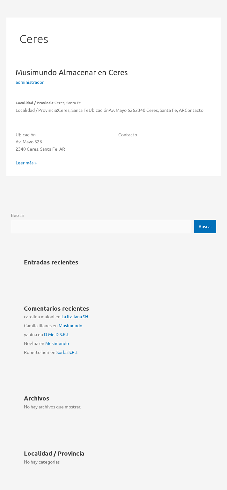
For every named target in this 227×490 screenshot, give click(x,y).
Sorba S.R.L (67, 352)
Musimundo (72, 72)
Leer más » (26, 162)
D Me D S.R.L (56, 334)
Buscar (17, 215)
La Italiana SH (75, 316)
